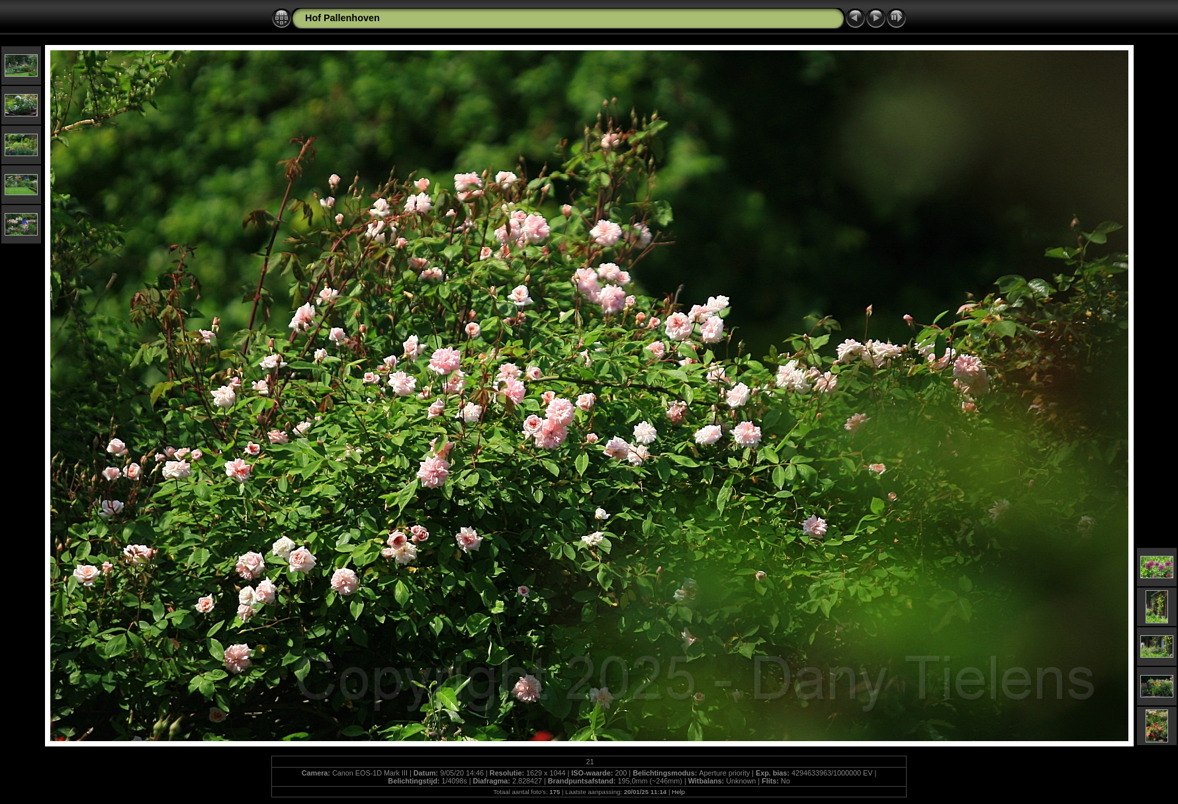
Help (678, 791)
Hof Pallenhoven (342, 18)
